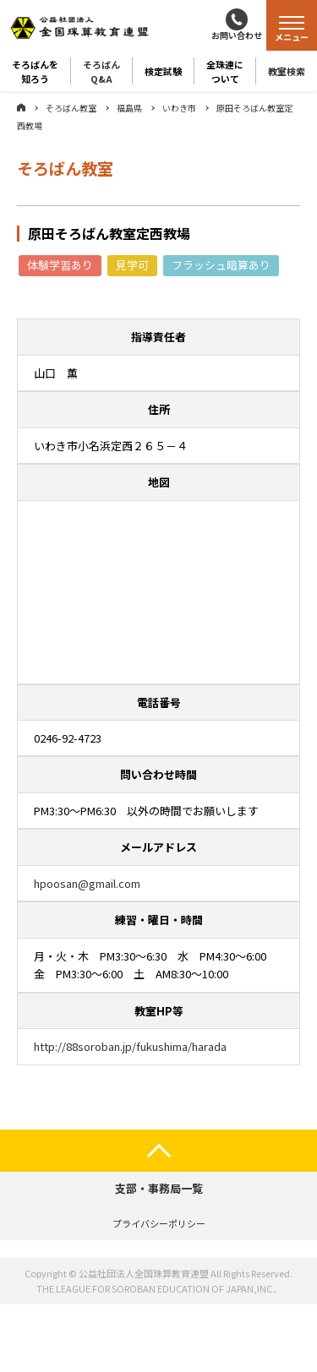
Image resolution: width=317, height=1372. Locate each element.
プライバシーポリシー (158, 1223)
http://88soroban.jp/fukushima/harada (130, 1046)
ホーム (21, 107)
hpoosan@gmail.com (87, 883)
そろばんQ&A (101, 70)
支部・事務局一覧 (159, 1188)
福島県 (129, 107)
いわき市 (179, 107)
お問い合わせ (236, 35)
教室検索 (286, 71)
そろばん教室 (71, 107)
